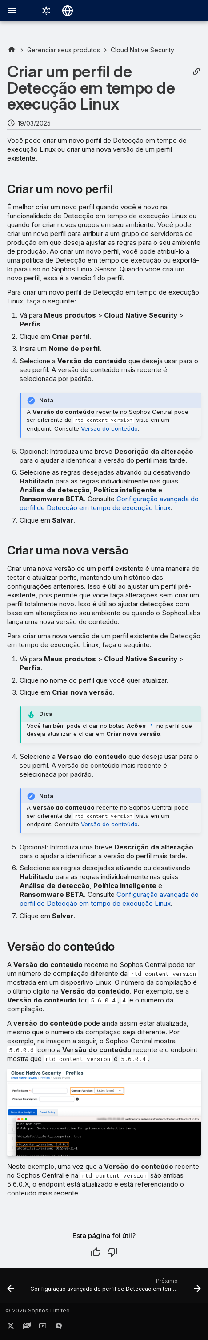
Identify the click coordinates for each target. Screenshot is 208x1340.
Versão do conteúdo (109, 428)
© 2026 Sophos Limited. (38, 1310)
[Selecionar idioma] (67, 11)
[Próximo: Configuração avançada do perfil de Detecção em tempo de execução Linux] (114, 1288)
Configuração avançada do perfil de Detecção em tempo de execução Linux (109, 503)
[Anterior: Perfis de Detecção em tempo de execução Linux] (10, 1288)
